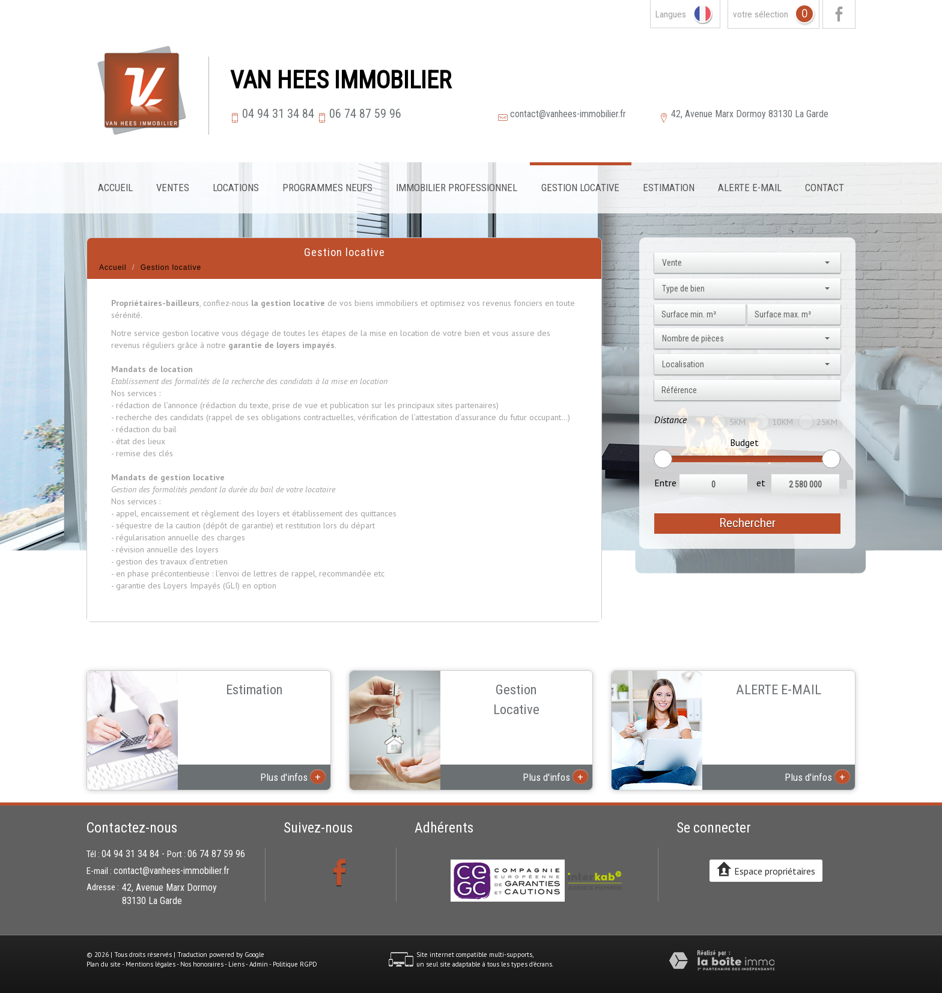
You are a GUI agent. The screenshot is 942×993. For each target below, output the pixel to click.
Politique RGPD (295, 964)
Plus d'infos (293, 776)
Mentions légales (150, 964)
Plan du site (104, 964)
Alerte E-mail (750, 188)
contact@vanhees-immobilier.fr (568, 114)
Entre (665, 483)
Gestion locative (580, 188)
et (760, 483)
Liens (236, 964)
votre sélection (760, 14)
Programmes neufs (327, 188)
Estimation (668, 188)
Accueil (115, 188)
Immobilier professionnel (456, 188)
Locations (236, 188)
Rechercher (747, 523)
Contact (824, 188)
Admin (258, 964)
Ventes (172, 188)
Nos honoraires (201, 964)
